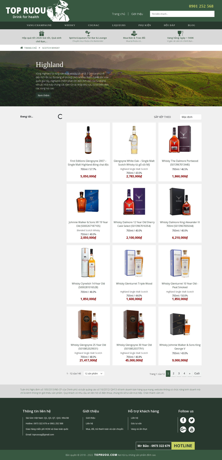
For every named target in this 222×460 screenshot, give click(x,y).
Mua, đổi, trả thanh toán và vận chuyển (104, 429)
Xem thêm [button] (43, 95)
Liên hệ (89, 423)
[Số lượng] (94, 373)
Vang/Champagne (39, 25)
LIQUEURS (119, 25)
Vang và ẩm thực (139, 429)
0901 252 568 (201, 6)
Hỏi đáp (169, 25)
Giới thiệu (137, 14)
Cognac (93, 25)
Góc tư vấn (136, 423)
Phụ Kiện (144, 25)
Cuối (197, 373)
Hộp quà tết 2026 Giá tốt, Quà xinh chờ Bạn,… (41, 39)
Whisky (70, 25)
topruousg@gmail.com (43, 434)
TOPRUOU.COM (105, 455)
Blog (191, 25)
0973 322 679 (40, 423)
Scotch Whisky (51, 47)
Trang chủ (118, 14)
